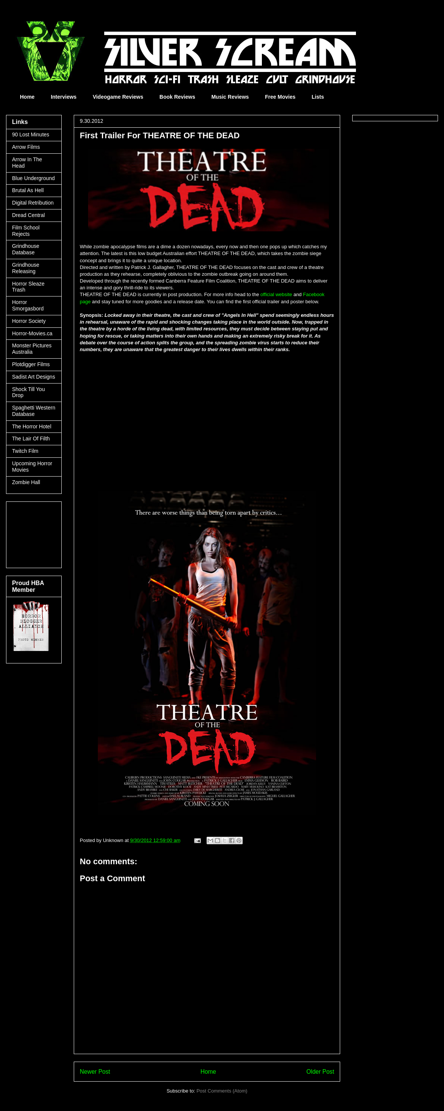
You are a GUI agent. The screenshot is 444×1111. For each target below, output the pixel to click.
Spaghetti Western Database (33, 411)
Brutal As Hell (28, 190)
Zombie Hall (26, 482)
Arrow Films (26, 147)
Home (27, 97)
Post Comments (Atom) (221, 1091)
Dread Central (28, 215)
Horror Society (29, 321)
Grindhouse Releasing (25, 268)
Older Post (320, 1071)
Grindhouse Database (25, 249)
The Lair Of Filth (31, 439)
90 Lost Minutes (30, 134)
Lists (318, 97)
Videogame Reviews (118, 97)
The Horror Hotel (31, 426)
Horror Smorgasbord (28, 305)
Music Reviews (230, 97)
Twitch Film (25, 451)
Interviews (63, 97)
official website (276, 294)
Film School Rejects (26, 231)
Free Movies (280, 97)
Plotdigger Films (31, 364)
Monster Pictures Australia (32, 348)
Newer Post (95, 1071)
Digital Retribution (33, 203)
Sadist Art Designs (33, 377)
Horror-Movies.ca (32, 333)
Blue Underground (33, 178)
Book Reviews (177, 97)
